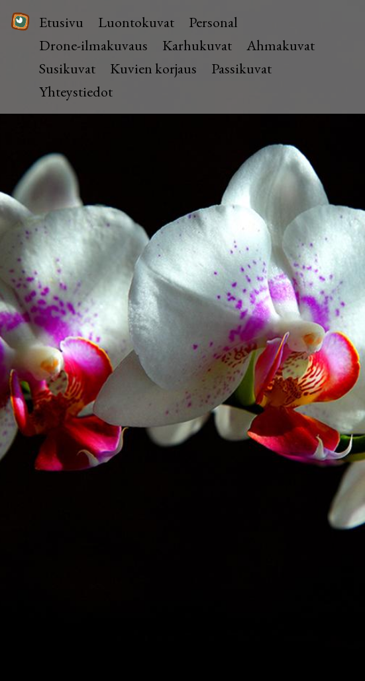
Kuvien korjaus (153, 68)
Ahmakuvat (280, 45)
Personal (213, 22)
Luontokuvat (136, 22)
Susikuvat (67, 68)
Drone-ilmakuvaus (93, 45)
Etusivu (61, 22)
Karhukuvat (197, 45)
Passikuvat (241, 68)
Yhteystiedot (76, 91)
